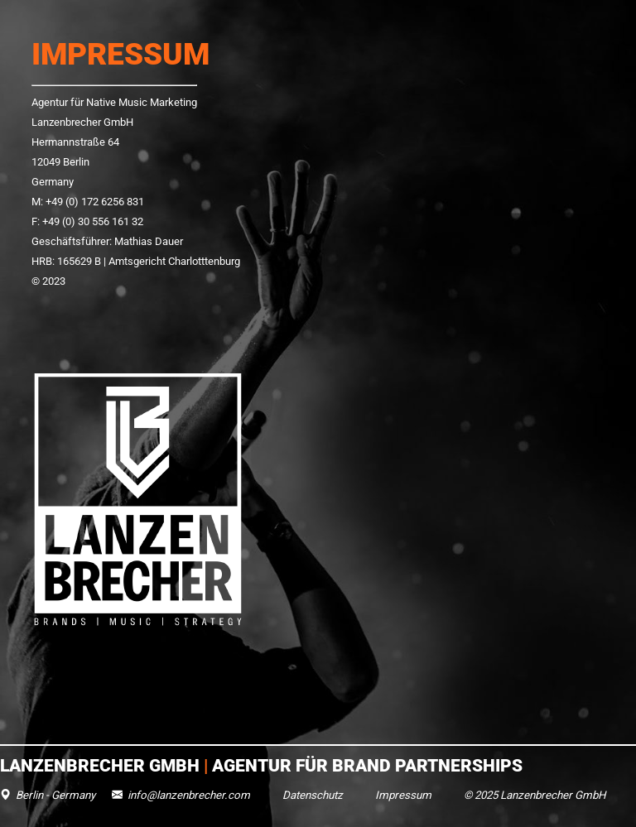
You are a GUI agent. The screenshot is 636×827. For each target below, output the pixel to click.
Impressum (403, 795)
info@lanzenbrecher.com (189, 795)
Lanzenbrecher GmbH (102, 765)
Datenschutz (312, 795)
